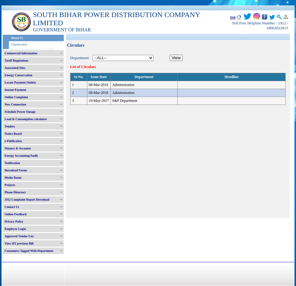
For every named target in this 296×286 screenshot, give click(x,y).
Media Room (13, 177)
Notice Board (13, 133)
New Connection (15, 104)
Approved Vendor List (19, 236)
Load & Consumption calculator (26, 119)
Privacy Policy (14, 221)
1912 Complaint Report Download (27, 199)
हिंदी (233, 18)
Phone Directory (15, 192)
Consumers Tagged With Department (29, 250)
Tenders (10, 126)
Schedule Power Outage (20, 111)
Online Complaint (16, 97)
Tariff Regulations (16, 60)
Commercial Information (21, 53)
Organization (19, 44)
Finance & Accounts (18, 148)
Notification (12, 163)
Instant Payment (15, 89)
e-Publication (13, 141)
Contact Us (12, 207)
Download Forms (16, 170)
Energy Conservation (18, 75)
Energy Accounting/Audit (21, 155)
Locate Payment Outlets (20, 82)
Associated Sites (15, 68)
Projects (10, 185)
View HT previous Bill (19, 243)
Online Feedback (16, 214)
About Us (17, 38)
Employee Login (15, 229)
